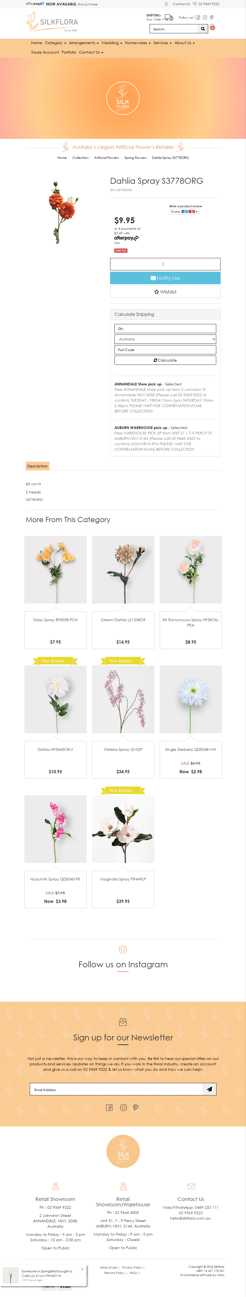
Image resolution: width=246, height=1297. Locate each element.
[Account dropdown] (167, 3)
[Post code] (165, 349)
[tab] (38, 466)
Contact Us (181, 4)
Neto (220, 1275)
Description (37, 466)
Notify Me (165, 278)
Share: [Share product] (184, 211)
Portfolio (69, 52)
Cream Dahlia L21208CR (123, 619)
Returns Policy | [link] (115, 1273)
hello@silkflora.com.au (190, 1218)
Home (36, 42)
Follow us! (186, 17)
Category (55, 42)
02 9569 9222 (206, 3)
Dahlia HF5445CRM (55, 749)
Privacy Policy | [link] (133, 1267)
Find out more (87, 4)
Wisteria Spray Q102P (123, 749)
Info (117, 243)
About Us (185, 42)
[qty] (165, 328)
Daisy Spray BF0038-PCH (55, 619)
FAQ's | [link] (135, 1273)
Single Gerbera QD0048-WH (190, 749)
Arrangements (84, 42)
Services (162, 42)
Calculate (165, 360)
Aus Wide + (159, 16)
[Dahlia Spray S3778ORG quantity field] (165, 264)
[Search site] (203, 28)
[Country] (165, 339)
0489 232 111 (207, 1207)
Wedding (111, 42)
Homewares (138, 42)
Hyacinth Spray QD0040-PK (55, 879)
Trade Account (45, 52)
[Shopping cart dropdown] (212, 27)
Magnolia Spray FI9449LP (123, 879)
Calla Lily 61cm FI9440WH (41, 1276)
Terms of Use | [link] (110, 1267)
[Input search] (174, 28)
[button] (165, 292)
